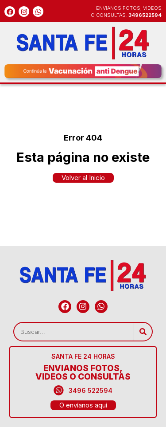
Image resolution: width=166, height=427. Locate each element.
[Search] (143, 332)
